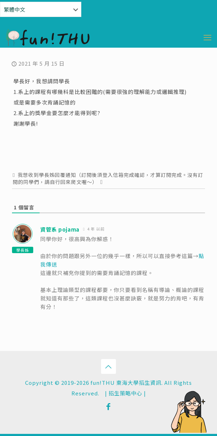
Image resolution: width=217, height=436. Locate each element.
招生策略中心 (125, 393)
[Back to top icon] (108, 366)
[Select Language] (40, 9)
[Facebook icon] (108, 406)
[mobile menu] (207, 37)
